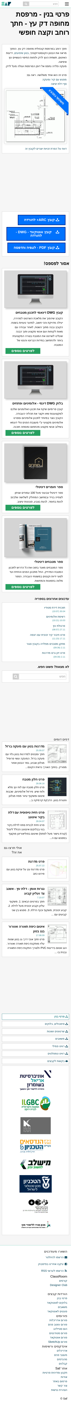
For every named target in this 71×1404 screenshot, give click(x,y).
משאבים (61, 1039)
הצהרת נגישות (59, 1389)
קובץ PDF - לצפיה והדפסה (36, 248)
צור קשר (62, 1385)
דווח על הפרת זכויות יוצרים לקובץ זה (46, 148)
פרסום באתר (60, 1381)
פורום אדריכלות (58, 1320)
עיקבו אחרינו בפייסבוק (52, 1264)
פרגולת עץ (59, 625)
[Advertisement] (35, 182)
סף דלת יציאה (59, 83)
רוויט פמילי (60, 1046)
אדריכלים (62, 1350)
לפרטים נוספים (22, 351)
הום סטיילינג (60, 1328)
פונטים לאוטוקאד (57, 1311)
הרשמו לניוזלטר (56, 1257)
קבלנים (63, 1363)
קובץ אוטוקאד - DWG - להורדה (37, 234)
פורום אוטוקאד (58, 1337)
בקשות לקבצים (57, 1061)
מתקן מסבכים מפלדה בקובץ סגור (46, 643)
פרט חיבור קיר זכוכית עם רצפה (47, 634)
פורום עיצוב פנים (57, 1324)
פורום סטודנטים (58, 1333)
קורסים (63, 1280)
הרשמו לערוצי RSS (54, 1270)
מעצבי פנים (60, 1354)
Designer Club (58, 1285)
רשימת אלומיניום (55, 616)
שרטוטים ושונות (57, 1031)
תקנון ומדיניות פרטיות (55, 1372)
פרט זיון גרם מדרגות (53, 652)
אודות (64, 1376)
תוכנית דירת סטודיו (54, 607)
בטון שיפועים (21, 52)
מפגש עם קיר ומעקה (54, 79)
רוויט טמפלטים (58, 1054)
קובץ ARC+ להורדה (41, 220)
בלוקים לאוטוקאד (57, 1302)
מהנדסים (62, 1359)
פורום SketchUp (57, 1341)
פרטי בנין (61, 1017)
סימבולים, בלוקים (56, 1024)
